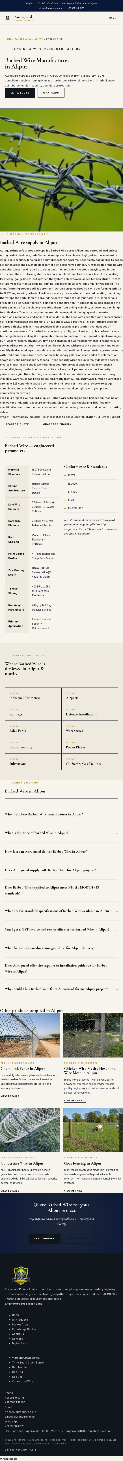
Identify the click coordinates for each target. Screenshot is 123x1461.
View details (10, 1096)
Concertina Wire (22, 1381)
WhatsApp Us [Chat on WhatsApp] (8, 1458)
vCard (32, 1449)
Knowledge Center (24, 1329)
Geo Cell (17, 1376)
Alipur (39, 39)
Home (8, 39)
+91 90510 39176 (76, 8)
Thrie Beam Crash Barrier (28, 1362)
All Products (20, 1319)
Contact (17, 1338)
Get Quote (22, 1449)
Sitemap (9, 1449)
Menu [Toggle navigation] (112, 18)
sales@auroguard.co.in (20, 1416)
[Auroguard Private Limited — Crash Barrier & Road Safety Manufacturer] (19, 18)
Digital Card (19, 1343)
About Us (18, 1333)
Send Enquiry (44, 1238)
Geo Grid (17, 1371)
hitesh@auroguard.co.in (51, 8)
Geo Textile (19, 1367)
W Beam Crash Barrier (26, 1357)
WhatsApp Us (79, 1238)
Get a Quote (19, 92)
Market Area (23, 39)
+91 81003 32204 (15, 1402)
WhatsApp (51, 92)
